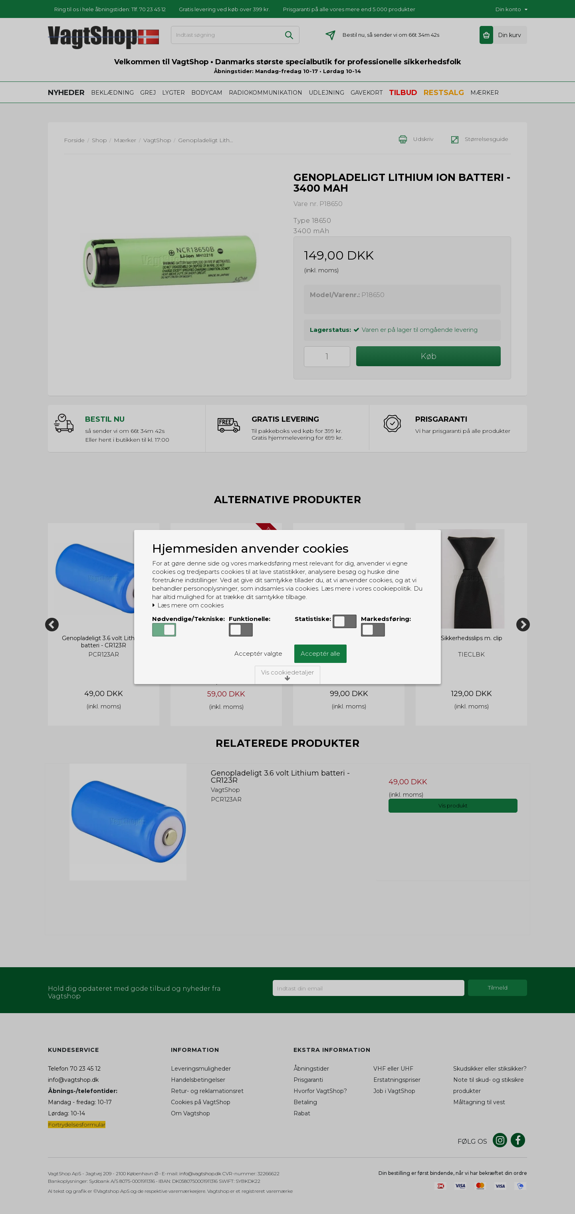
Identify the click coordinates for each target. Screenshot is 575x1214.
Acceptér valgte (258, 653)
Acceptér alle (320, 653)
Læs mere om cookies (188, 605)
